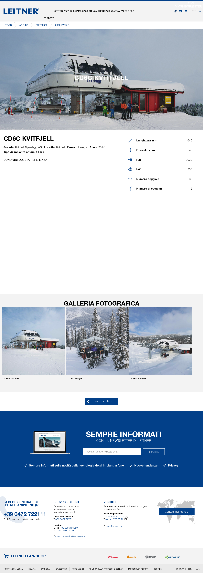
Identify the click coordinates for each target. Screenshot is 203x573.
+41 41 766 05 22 (114, 519)
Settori (64, 10)
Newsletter (61, 569)
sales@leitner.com (114, 526)
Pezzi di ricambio (83, 10)
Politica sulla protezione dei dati (106, 569)
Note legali (78, 569)
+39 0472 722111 (25, 514)
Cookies (158, 569)
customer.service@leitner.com (70, 536)
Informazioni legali (13, 569)
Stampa (139, 10)
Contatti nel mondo (176, 511)
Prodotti (50, 10)
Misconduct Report (138, 569)
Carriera (152, 10)
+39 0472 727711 (64, 519)
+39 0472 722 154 (114, 516)
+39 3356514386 (65, 530)
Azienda (126, 10)
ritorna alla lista (103, 401)
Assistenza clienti (108, 10)
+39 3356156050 (69, 527)
